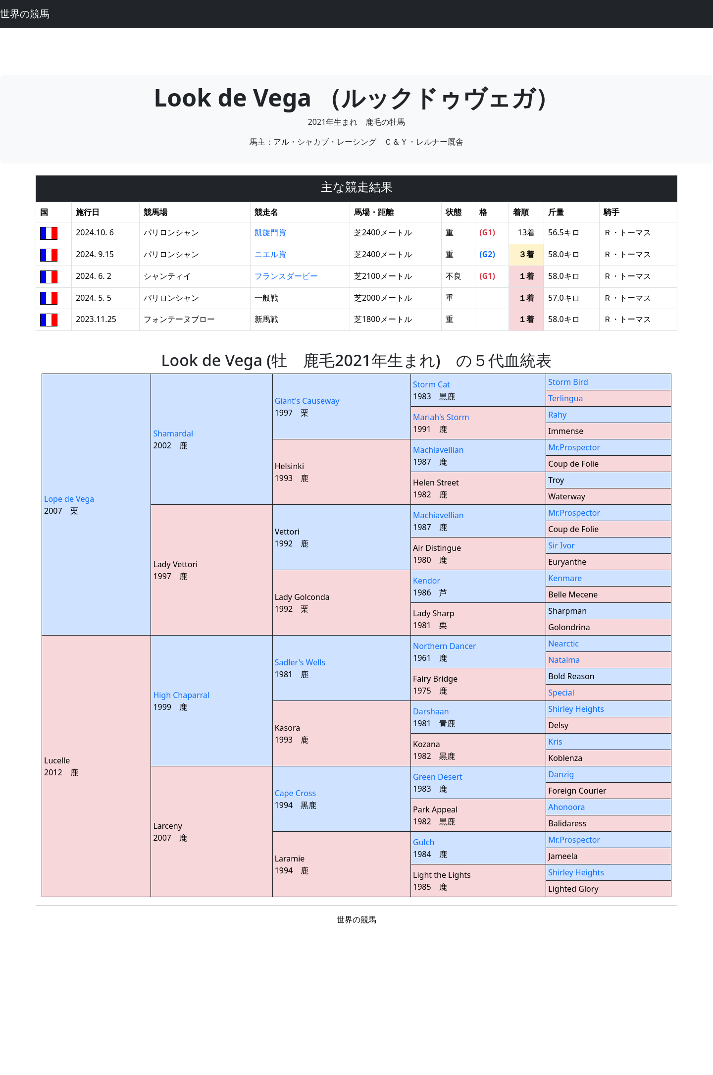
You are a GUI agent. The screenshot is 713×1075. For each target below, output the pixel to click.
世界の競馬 (25, 13)
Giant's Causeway (307, 400)
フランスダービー (286, 275)
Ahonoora (566, 807)
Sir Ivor (561, 545)
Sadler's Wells (300, 662)
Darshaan (431, 711)
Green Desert (437, 776)
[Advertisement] (356, 50)
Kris (555, 741)
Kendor (426, 580)
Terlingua (565, 398)
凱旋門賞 (270, 232)
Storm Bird (568, 381)
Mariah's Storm (441, 417)
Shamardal (173, 433)
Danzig (561, 774)
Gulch (423, 842)
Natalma (564, 659)
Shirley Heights (576, 708)
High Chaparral (181, 695)
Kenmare (565, 578)
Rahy (557, 414)
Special (561, 692)
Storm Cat (431, 384)
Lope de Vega (69, 498)
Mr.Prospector (574, 447)
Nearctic (563, 643)
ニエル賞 (270, 254)
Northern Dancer (444, 646)
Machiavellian (438, 449)
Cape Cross (295, 793)
